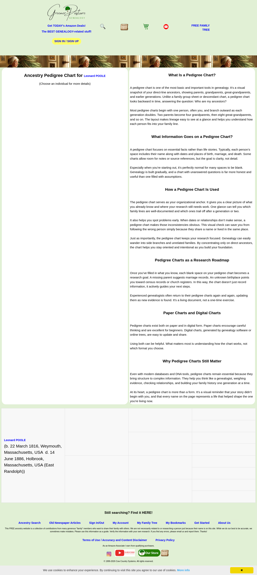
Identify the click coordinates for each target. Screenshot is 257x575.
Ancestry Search (29, 522)
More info (183, 570)
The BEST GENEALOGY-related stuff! (66, 31)
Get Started (201, 522)
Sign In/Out (96, 522)
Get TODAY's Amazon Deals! (67, 25)
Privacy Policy (165, 540)
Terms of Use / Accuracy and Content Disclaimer (114, 540)
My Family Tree (147, 522)
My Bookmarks (176, 522)
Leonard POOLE (94, 75)
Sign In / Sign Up (66, 41)
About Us (224, 522)
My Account (120, 522)
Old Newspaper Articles (65, 522)
